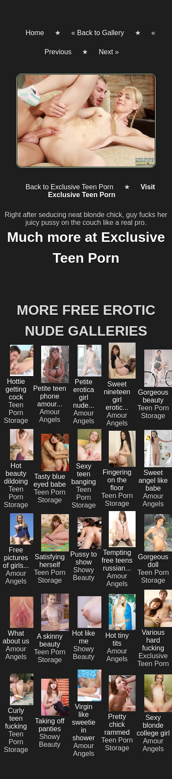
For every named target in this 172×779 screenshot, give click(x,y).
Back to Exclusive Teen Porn (69, 187)
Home (35, 32)
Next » (109, 52)
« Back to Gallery (97, 32)
